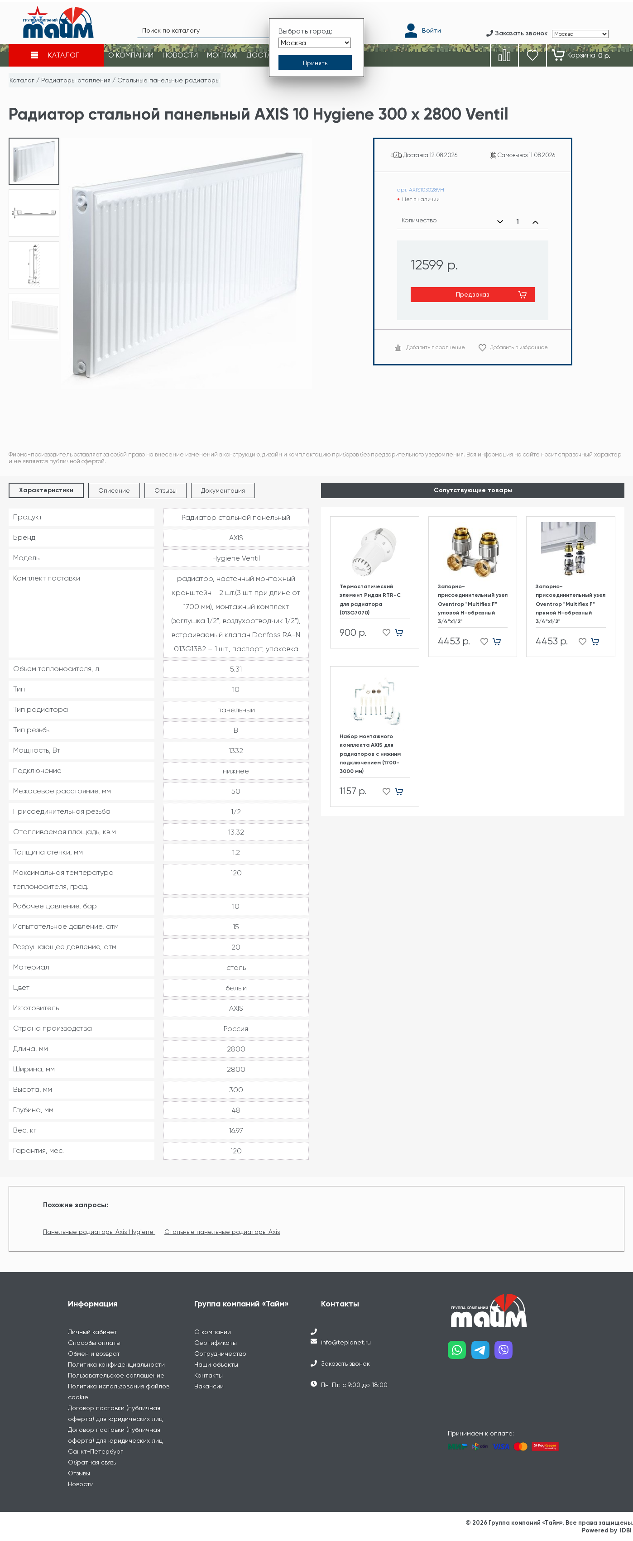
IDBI (626, 1530)
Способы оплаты (94, 1342)
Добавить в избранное (519, 347)
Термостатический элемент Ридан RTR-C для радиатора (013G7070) (370, 599)
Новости (81, 1484)
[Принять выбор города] (315, 60)
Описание (114, 490)
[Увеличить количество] (535, 222)
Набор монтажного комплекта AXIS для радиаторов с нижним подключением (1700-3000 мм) (370, 753)
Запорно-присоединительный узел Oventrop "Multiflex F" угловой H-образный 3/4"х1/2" (473, 603)
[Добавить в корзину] (402, 633)
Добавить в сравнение (435, 347)
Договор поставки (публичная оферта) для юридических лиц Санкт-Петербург (115, 1440)
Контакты (208, 1375)
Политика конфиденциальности (116, 1364)
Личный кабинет (92, 1331)
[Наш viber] (506, 1353)
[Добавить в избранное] (383, 633)
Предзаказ (472, 294)
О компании (212, 1331)
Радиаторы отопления (75, 80)
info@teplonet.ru (346, 1342)
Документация (223, 490)
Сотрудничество (220, 1353)
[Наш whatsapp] (459, 1353)
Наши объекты (216, 1364)
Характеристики (46, 490)
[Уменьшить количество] (500, 222)
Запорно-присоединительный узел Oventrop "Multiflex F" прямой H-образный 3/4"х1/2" (570, 603)
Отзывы (165, 490)
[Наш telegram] (483, 1353)
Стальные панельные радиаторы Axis (222, 1231)
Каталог (22, 80)
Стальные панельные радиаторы (168, 80)
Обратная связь (92, 1462)
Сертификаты (215, 1342)
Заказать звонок (345, 1363)
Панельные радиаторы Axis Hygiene (99, 1231)
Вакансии (209, 1386)
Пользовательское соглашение (116, 1375)
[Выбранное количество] (517, 222)
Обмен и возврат (94, 1353)
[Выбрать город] (314, 40)
